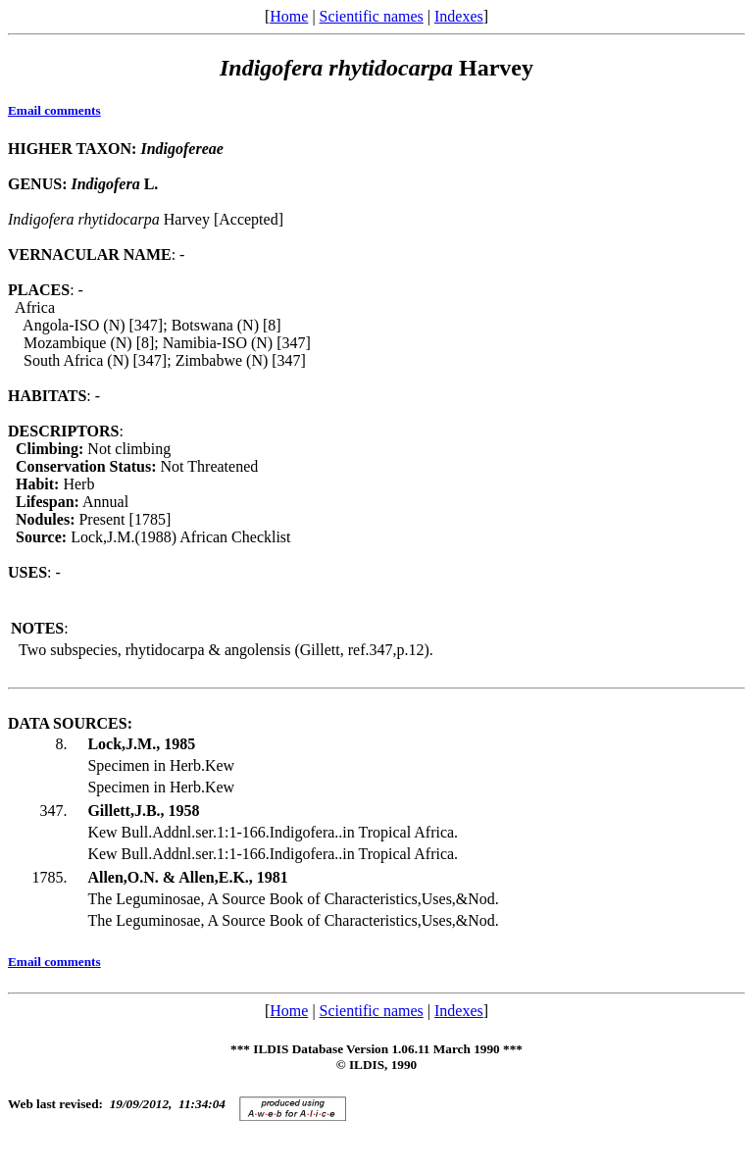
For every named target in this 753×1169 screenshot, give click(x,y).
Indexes (458, 16)
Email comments (54, 110)
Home (289, 16)
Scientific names (372, 16)
